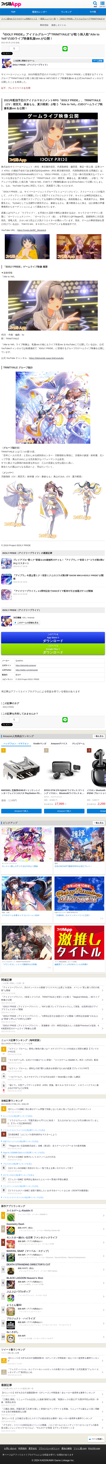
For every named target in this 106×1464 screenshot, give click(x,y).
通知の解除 (66, 1448)
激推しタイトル (58, 25)
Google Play (53, 649)
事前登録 (44, 25)
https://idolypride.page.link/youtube (46, 358)
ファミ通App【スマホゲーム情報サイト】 (19, 19)
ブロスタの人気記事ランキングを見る (17, 1164)
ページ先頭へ (97, 1439)
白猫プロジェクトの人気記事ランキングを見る (20, 1141)
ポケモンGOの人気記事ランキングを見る (18, 1175)
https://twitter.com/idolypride (27, 670)
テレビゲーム (78, 743)
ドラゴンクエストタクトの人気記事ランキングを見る (23, 1197)
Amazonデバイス (59, 743)
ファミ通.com (80, 1448)
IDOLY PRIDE (8, 707)
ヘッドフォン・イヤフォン (16, 743)
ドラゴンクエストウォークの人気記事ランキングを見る (24, 1130)
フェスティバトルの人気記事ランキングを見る (20, 1186)
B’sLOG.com (94, 1448)
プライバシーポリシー (49, 1448)
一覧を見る (99, 736)
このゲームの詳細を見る (28, 623)
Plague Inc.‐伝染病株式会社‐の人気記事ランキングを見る (24, 1152)
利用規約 (22, 1448)
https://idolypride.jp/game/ (26, 665)
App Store (53, 638)
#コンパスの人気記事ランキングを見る (17, 1116)
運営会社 (33, 1448)
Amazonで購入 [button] (21, 811)
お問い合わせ (10, 1448)
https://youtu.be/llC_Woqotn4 (31, 230)
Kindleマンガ (39, 743)
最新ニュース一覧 (48, 19)
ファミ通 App (11, 4)
